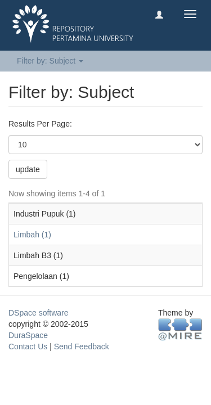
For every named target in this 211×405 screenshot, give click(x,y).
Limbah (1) (32, 234)
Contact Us (27, 346)
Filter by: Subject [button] (50, 60)
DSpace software (38, 312)
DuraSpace (28, 335)
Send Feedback (81, 346)
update (28, 169)
